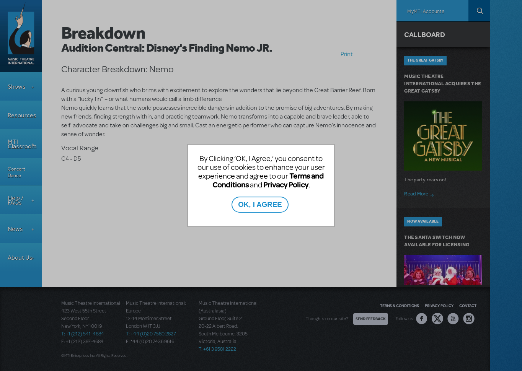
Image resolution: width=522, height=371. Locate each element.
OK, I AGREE (260, 204)
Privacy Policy (285, 184)
